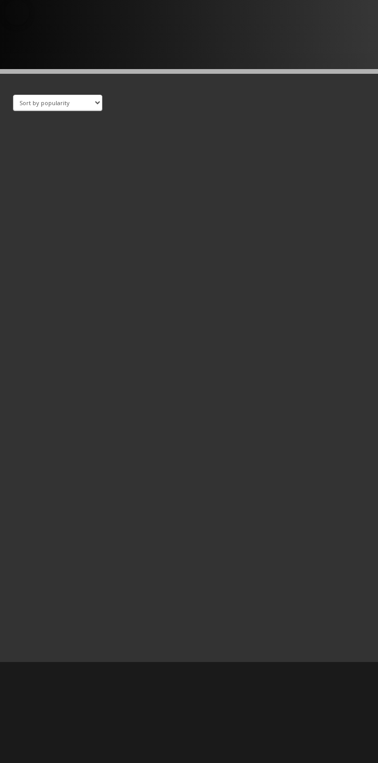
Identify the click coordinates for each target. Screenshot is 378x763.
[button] (16, 12)
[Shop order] (57, 102)
